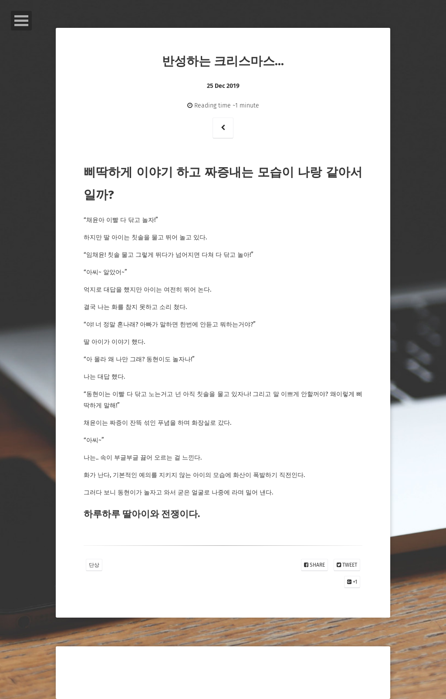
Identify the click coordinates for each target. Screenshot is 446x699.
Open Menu (21, 20)
